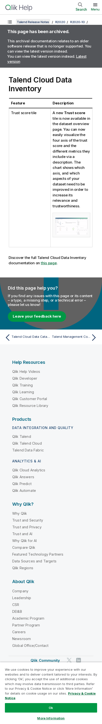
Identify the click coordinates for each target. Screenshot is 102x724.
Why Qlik (19, 513)
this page (49, 263)
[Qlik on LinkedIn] (78, 660)
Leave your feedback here (37, 316)
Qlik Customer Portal (29, 399)
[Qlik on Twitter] (69, 660)
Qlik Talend (21, 436)
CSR (15, 605)
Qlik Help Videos (26, 371)
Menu (95, 9)
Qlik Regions (22, 568)
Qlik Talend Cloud (27, 443)
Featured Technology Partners (37, 554)
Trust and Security (27, 520)
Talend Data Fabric (28, 450)
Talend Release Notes (33, 22)
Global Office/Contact (30, 645)
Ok (51, 708)
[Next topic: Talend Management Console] (75, 337)
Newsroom (21, 639)
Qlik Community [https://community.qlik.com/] (45, 660)
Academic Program (28, 618)
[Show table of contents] (9, 22)
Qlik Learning (23, 392)
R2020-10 (77, 22)
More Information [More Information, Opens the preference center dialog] (51, 718)
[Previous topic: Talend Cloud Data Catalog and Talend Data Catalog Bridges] (27, 337)
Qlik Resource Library (30, 405)
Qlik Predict (22, 484)
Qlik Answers (23, 477)
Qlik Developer (24, 378)
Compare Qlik (23, 547)
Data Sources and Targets (34, 561)
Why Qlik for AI (24, 541)
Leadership (21, 598)
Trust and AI (22, 534)
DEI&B (17, 611)
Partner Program (26, 625)
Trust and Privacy (27, 527)
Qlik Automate (24, 490)
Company (20, 591)
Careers (19, 632)
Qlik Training (22, 385)
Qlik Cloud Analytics (28, 470)
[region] (51, 693)
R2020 (60, 22)
